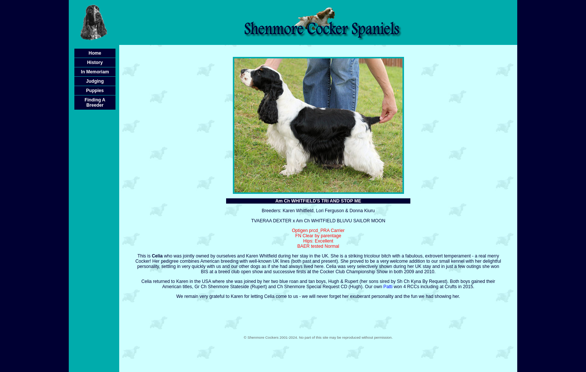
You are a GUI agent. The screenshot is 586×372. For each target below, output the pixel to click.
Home (95, 53)
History (95, 62)
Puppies (95, 90)
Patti (387, 286)
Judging (95, 81)
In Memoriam (95, 71)
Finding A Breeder (94, 102)
